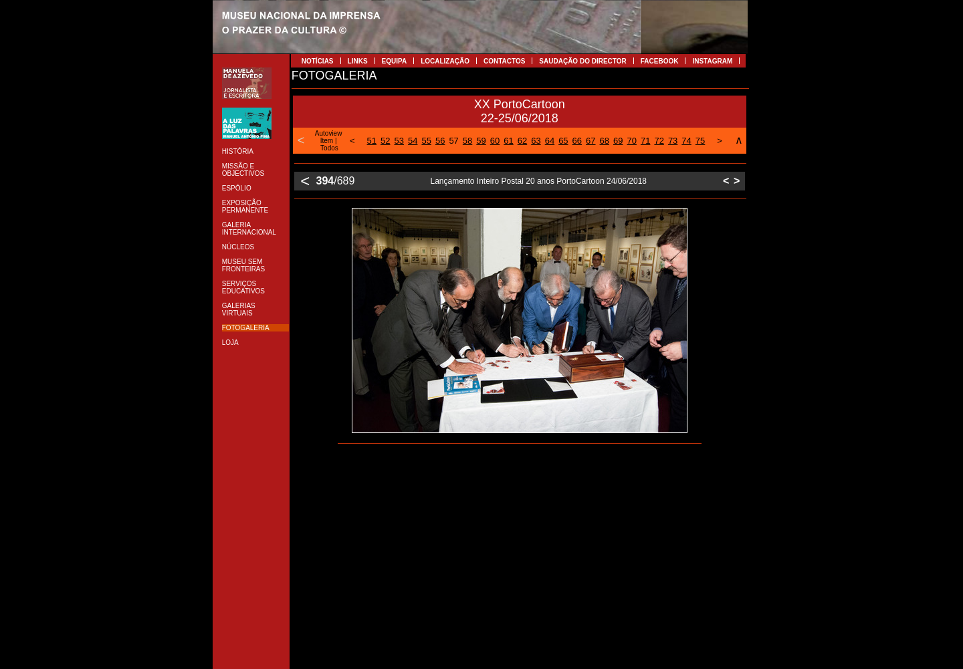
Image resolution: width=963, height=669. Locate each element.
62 (522, 141)
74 (686, 141)
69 (618, 141)
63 (535, 141)
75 (700, 141)
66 (577, 141)
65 (563, 141)
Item (326, 140)
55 (426, 141)
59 (481, 141)
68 (604, 141)
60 (495, 141)
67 (590, 141)
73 (672, 141)
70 (631, 141)
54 (412, 141)
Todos (329, 148)
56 (440, 141)
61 (508, 141)
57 (453, 141)
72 (658, 141)
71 (645, 141)
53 (399, 141)
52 (385, 141)
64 (549, 141)
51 (372, 141)
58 (467, 141)
